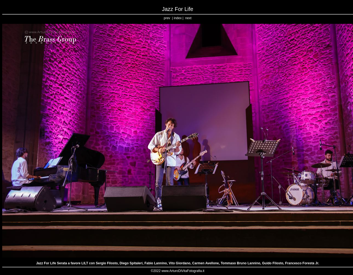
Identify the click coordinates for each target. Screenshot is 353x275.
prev (167, 18)
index (178, 18)
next (188, 18)
